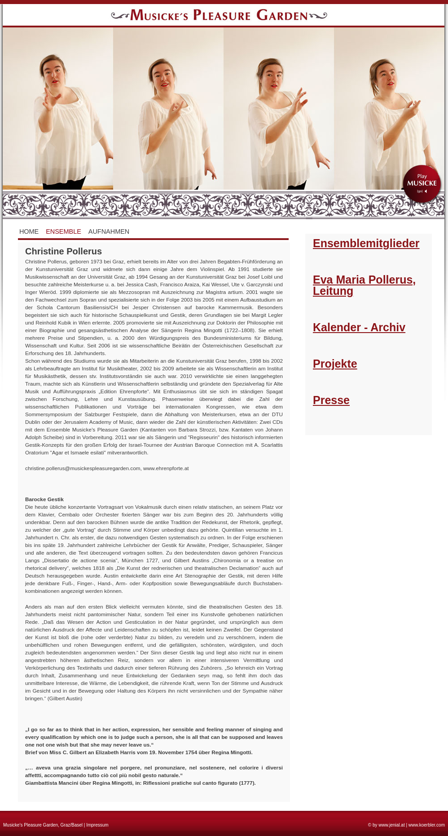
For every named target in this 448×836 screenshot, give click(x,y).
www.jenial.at (391, 825)
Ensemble (63, 231)
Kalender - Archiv (359, 327)
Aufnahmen (109, 231)
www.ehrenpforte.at (166, 468)
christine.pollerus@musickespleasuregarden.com (83, 468)
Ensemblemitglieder (366, 243)
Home (29, 231)
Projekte (335, 363)
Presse (331, 400)
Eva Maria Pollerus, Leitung (364, 285)
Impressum (97, 825)
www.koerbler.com (426, 825)
